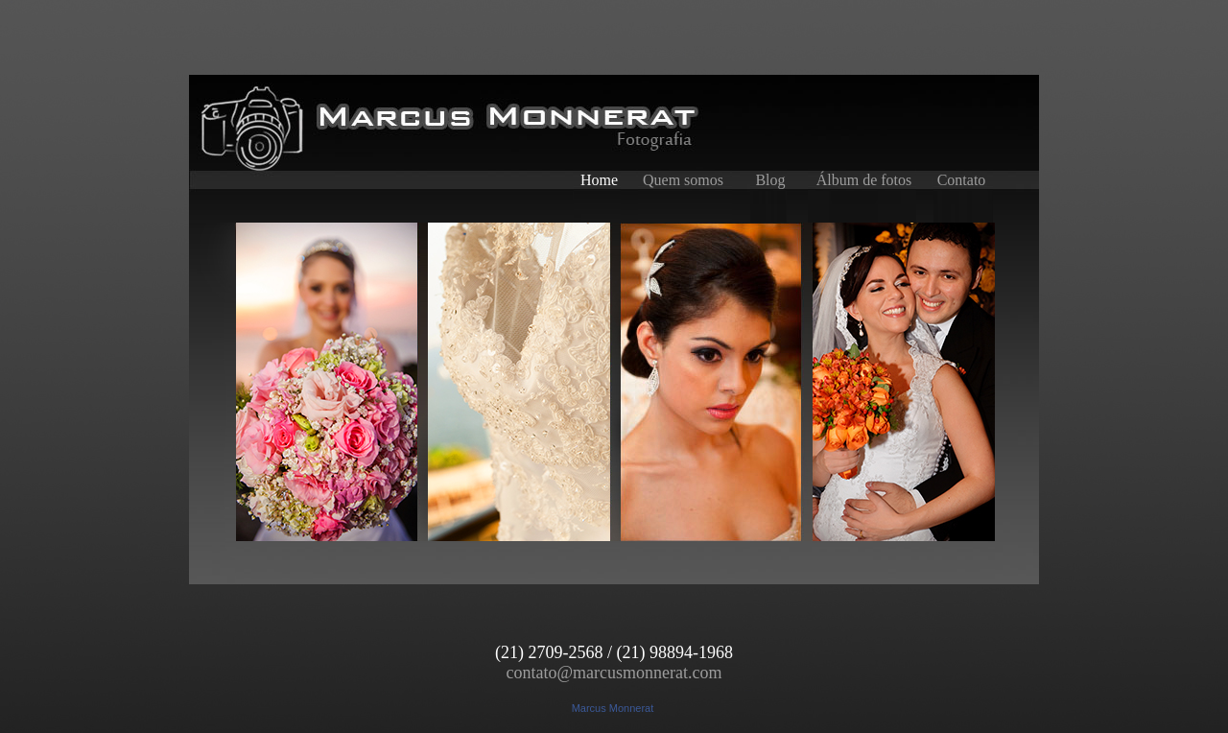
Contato (961, 180)
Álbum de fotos (864, 180)
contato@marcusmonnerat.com (614, 672)
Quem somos (683, 180)
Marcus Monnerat (613, 708)
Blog (770, 180)
